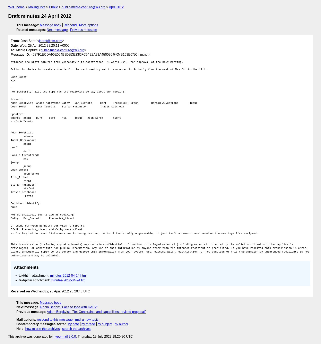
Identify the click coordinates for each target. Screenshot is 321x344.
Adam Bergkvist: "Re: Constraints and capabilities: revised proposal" (96, 312)
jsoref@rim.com (50, 41)
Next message (57, 30)
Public (53, 7)
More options (88, 25)
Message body (50, 25)
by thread (88, 324)
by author (121, 324)
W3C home (16, 7)
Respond (70, 25)
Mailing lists (36, 7)
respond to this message (54, 319)
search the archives (76, 328)
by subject (104, 324)
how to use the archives (42, 328)
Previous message (83, 30)
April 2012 (116, 7)
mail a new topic (87, 319)
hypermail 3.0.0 (64, 336)
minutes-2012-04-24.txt (68, 280)
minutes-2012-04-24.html (68, 275)
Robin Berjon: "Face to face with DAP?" (69, 307)
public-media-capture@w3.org (83, 7)
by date (73, 324)
